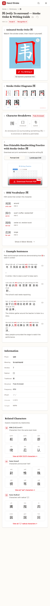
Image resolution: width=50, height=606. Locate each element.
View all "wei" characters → (25, 490)
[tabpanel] (25, 174)
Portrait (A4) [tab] (14, 158)
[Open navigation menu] (46, 3)
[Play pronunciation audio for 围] (33, 17)
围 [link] (20, 9)
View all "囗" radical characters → (25, 524)
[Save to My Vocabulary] (37, 17)
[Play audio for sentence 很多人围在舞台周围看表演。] (42, 324)
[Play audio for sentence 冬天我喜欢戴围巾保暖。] (42, 266)
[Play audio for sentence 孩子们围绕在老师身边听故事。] (42, 302)
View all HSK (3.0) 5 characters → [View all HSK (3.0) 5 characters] (25, 456)
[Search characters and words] (38, 3)
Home (4, 9)
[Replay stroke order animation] (38, 40)
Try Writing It (25, 72)
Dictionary (13, 9)
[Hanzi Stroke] (10, 3)
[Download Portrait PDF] (25, 181)
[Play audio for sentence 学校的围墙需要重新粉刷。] (42, 284)
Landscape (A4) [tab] (35, 158)
